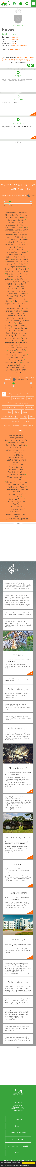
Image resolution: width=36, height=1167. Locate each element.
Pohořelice (9, 311)
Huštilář (8, 257)
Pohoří (18, 311)
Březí (7, 227)
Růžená (24, 328)
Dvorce (17, 244)
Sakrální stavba (18, 430)
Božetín (12, 222)
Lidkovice (23, 269)
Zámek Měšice (16, 511)
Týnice (12, 352)
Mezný (25, 274)
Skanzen (30, 398)
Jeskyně (31, 417)
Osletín (16, 298)
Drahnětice (23, 239)
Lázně (7, 421)
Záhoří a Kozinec (13, 367)
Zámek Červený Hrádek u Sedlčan (16, 502)
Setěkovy (9, 335)
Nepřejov (20, 286)
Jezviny (9, 259)
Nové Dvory (10, 291)
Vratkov (25, 362)
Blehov (8, 215)
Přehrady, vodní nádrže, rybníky (18, 403)
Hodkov (21, 247)
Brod (19, 227)
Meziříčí (18, 274)
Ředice (16, 325)
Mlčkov (12, 276)
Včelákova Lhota (12, 355)
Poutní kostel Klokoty (16, 474)
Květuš (7, 269)
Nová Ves (20, 289)
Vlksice (21, 360)
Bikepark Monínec (16, 442)
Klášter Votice (16, 506)
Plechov (19, 306)
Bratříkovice (21, 225)
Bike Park (28, 421)
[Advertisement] (18, 161)
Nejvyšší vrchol (17, 421)
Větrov (10, 357)
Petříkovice (22, 303)
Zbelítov (9, 370)
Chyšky (16, 234)
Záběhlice (21, 365)
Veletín (24, 355)
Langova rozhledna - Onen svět (17, 515)
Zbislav (17, 370)
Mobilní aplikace (18, 1139)
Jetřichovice (23, 257)
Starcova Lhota (16, 340)
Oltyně (22, 296)
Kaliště (26, 59)
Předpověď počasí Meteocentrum (20, 1160)
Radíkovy (17, 320)
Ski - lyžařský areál (18, 398)
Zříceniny (25, 412)
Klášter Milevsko (16, 455)
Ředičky (24, 325)
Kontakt (18, 1153)
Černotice (9, 230)
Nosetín (11, 289)
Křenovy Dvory (13, 264)
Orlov (9, 298)
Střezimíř (23, 343)
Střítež (11, 345)
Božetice (21, 220)
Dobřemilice (20, 237)
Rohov (7, 328)
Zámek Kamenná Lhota (16, 445)
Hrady (10, 412)
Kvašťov (21, 266)
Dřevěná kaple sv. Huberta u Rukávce (16, 490)
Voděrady (9, 362)
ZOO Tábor (16, 496)
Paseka (24, 301)
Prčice (12, 313)
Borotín (18, 217)
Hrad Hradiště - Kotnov (16, 487)
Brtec (26, 57)
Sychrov (11, 350)
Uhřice (19, 352)
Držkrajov (9, 244)
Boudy (24, 217)
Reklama (18, 1126)
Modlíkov (20, 276)
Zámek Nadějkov (16, 435)
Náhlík (9, 284)
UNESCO (6, 398)
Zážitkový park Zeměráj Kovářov (16, 461)
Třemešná (20, 350)
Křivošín (23, 264)
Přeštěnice (11, 318)
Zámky (17, 412)
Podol (24, 308)
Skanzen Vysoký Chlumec (16, 482)
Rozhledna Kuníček (16, 472)
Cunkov (10, 237)
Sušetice (18, 347)
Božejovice (12, 220)
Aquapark (30, 394)
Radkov (25, 320)
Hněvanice (12, 247)
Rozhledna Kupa (16, 469)
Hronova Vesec (12, 59)
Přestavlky (21, 316)
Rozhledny (29, 407)
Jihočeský (15, 39)
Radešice (21, 318)
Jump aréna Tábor (16, 509)
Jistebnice (17, 259)
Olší (16, 296)
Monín (16, 279)
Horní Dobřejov (12, 252)
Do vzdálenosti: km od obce (13, 196)
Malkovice (16, 271)
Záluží (23, 367)
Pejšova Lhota (10, 303)
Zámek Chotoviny (16, 467)
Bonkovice (24, 215)
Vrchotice (12, 365)
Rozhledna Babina (16, 499)
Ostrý (23, 298)
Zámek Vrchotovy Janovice (17, 519)
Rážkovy (8, 325)
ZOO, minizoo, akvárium (16, 394)
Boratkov (9, 217)
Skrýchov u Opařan (13, 338)
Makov (7, 271)
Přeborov (20, 313)
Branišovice (10, 225)
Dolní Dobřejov (11, 239)
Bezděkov (20, 57)
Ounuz (8, 301)
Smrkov (25, 338)
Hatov (24, 244)
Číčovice (4, 59)
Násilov (23, 284)
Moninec (23, 279)
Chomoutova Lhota (17, 232)
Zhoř (24, 370)
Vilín (16, 357)
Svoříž (26, 347)
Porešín (25, 311)
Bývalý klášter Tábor (16, 484)
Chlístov (31, 57)
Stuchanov (9, 347)
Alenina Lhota (11, 212)
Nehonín (11, 286)
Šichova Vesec (20, 335)
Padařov (15, 301)
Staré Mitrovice (11, 343)
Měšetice (9, 274)
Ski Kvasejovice (16, 447)
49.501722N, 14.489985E (19, 45)
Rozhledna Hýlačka (17, 494)
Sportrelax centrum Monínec (17, 440)
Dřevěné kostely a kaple (9, 417)
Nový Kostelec (11, 293)
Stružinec (19, 345)
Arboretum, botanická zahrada (13, 407)
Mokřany (8, 279)
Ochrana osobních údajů (18, 1146)
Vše (4, 394)
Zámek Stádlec (16, 465)
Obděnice (23, 293)
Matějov (25, 271)
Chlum (25, 230)
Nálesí (16, 284)
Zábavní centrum (27, 426)
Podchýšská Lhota (13, 308)
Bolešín (15, 215)
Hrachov (23, 252)
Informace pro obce (18, 1133)
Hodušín (19, 249)
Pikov (12, 306)
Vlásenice (12, 360)
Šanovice (12, 330)
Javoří (15, 257)
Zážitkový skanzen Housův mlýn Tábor (16, 478)
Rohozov (15, 328)
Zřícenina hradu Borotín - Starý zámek (16, 451)
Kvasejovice (12, 266)
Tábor (14, 43)
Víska (22, 357)
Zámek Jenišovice (16, 457)
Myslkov (16, 281)
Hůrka (23, 254)
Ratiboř (12, 323)
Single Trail (6, 426)
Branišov (20, 222)
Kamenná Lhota (12, 262)
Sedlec (20, 330)
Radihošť (8, 320)
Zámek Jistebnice (16, 438)
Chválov (8, 234)
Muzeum (16, 426)
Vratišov (17, 362)
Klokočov (24, 262)
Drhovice (20, 242)
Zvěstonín (17, 372)
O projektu (18, 1119)
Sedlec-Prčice (11, 333)
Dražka (12, 242)
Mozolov (8, 281)
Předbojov (11, 316)
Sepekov (22, 333)
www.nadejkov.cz (15, 49)
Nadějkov (15, 37)
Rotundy (23, 417)
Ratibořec (20, 323)
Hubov (8, 29)
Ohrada (10, 296)
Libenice (15, 269)
